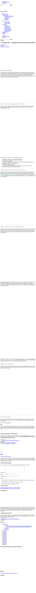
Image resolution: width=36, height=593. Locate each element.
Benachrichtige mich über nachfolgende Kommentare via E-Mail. (12, 483)
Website (1, 479)
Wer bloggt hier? (5, 14)
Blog (3, 13)
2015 (5, 541)
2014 (5, 542)
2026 (4, 525)
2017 (5, 539)
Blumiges (6, 25)
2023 (5, 533)
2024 (5, 532)
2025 (5, 531)
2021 (5, 535)
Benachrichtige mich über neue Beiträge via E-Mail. (10, 485)
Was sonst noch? (7, 23)
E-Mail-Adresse (3, 439)
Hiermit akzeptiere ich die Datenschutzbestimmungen (10, 440)
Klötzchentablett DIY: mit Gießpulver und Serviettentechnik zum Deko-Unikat (19, 527)
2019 (5, 537)
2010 (5, 545)
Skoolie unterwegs (5, 31)
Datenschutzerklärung (6, 2)
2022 (5, 534)
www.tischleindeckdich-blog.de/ (5, 456)
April (6, 526)
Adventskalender (7, 22)
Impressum (4, 3)
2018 (5, 538)
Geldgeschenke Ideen (8, 29)
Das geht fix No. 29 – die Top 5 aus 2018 (10, 489)
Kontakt (3, 33)
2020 (5, 536)
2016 (5, 540)
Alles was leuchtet (7, 26)
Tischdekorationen (5, 15)
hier (13, 159)
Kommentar (2, 473)
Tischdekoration (7, 443)
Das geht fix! (4, 24)
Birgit (3, 45)
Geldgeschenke (7, 21)
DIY (3, 20)
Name (1, 475)
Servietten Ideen (7, 27)
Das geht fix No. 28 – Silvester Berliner (10, 488)
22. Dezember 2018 (3, 44)
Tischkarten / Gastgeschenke (9, 16)
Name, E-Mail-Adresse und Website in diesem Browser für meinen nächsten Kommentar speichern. (18, 481)
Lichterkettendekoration (14, 163)
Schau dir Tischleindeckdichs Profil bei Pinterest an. (9, 574)
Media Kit (4, 32)
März (6, 529)
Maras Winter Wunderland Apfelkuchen (6, 174)
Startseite (4, 1)
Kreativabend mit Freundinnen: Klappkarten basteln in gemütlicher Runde (19, 528)
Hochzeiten (6, 18)
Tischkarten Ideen (7, 28)
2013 (5, 543)
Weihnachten (7, 19)
